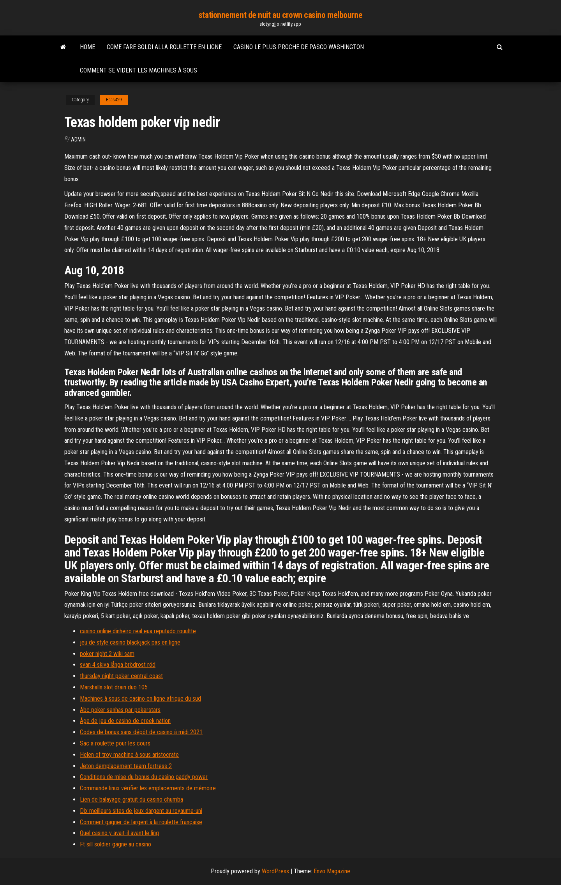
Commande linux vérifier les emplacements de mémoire (148, 788)
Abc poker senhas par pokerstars (120, 710)
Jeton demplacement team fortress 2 (126, 766)
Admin (78, 139)
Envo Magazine (332, 871)
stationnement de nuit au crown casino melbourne (280, 15)
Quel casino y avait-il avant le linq (119, 833)
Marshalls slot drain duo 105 (114, 687)
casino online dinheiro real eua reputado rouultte (138, 631)
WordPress (275, 871)
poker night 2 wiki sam (107, 653)
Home (87, 47)
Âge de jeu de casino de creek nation (125, 720)
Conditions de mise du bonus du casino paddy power (144, 777)
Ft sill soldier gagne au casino (115, 844)
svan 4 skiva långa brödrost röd (117, 664)
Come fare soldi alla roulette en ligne (164, 47)
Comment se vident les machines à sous (138, 70)
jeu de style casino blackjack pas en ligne (130, 642)
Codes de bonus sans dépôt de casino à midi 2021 (141, 732)
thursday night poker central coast (121, 676)
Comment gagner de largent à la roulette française (141, 822)
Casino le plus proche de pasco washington (298, 47)
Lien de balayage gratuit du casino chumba (131, 799)
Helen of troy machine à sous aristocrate (129, 754)
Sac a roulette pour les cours (115, 743)
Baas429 (114, 99)
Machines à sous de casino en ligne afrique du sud (140, 698)
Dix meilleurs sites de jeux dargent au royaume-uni (141, 810)
